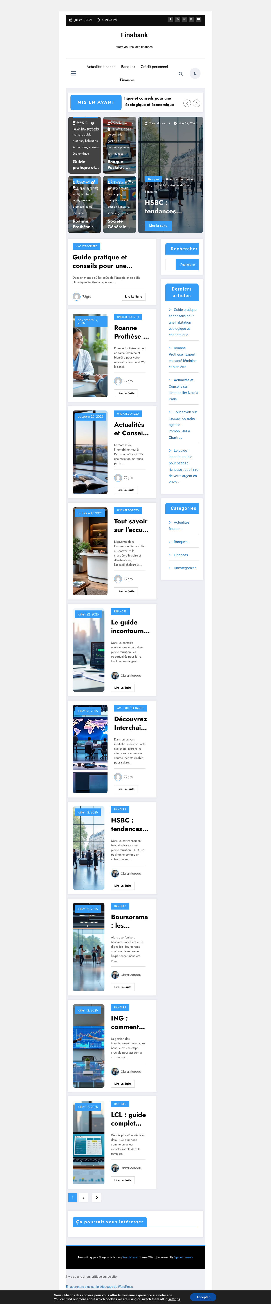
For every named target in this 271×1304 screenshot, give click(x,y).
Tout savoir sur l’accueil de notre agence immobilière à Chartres (132, 525)
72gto (79, 123)
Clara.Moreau (119, 123)
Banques (128, 66)
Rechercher (184, 248)
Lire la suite (158, 225)
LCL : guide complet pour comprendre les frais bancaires (130, 1118)
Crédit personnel (154, 66)
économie (176, 179)
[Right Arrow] (196, 103)
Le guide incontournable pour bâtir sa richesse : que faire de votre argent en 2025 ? (130, 626)
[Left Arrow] (187, 103)
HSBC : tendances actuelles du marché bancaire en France (170, 206)
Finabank (134, 35)
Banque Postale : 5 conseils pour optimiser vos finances (118, 164)
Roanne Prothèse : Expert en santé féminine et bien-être (84, 224)
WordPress (129, 1257)
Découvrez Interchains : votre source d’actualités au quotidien (131, 722)
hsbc (148, 185)
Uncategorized (86, 246)
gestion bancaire (118, 206)
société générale (118, 212)
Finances (127, 80)
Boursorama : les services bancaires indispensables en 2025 (130, 920)
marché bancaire (164, 185)
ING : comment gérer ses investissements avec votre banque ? (130, 1022)
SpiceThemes (183, 1257)
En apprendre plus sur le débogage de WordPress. (100, 1286)
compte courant (118, 200)
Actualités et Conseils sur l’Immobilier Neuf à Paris (131, 428)
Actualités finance (100, 66)
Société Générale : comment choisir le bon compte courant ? (119, 224)
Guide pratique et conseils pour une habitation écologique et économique (153, 101)
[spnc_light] (195, 73)
